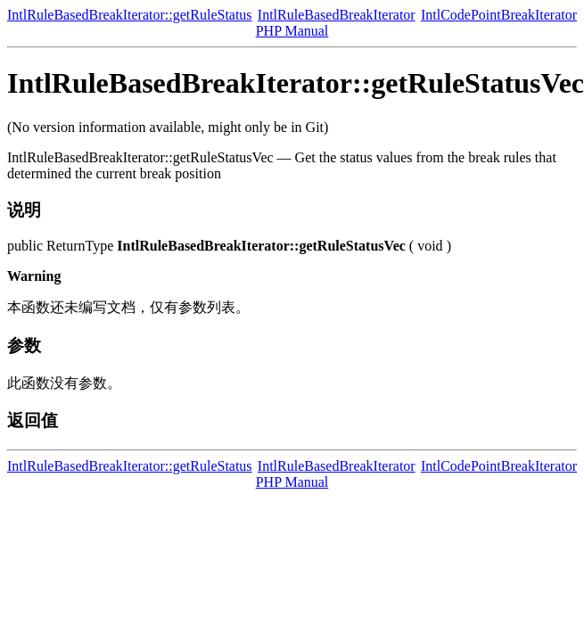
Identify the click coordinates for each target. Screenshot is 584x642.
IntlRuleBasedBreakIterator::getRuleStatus (129, 14)
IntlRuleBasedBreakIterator (336, 14)
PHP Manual (292, 30)
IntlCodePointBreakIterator (499, 14)
